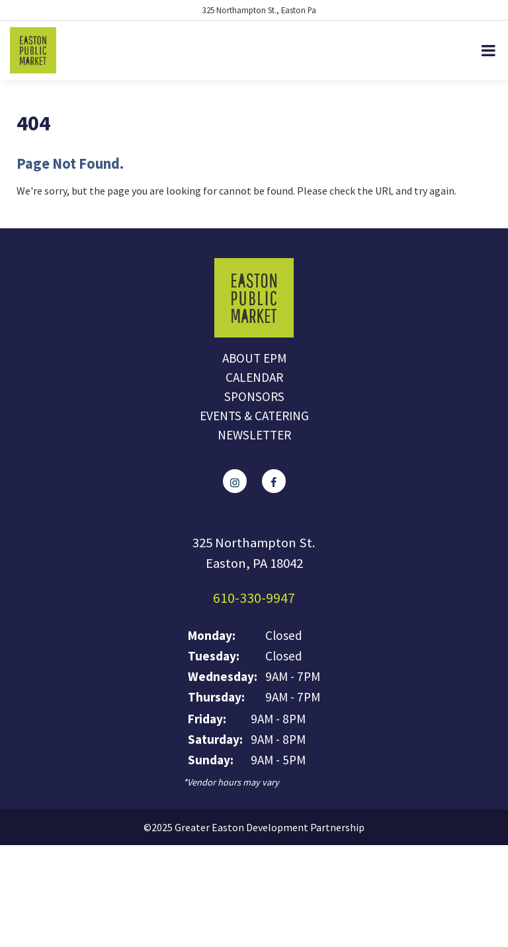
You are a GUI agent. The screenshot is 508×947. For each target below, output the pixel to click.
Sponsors (254, 396)
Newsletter (254, 435)
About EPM (254, 358)
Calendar (254, 377)
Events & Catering (254, 416)
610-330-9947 (254, 597)
